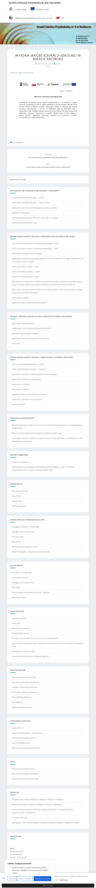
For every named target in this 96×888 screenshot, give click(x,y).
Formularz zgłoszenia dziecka (21, 73)
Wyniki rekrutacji (18, 404)
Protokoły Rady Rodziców (21, 697)
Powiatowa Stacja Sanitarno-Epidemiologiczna (30, 656)
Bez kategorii (18, 142)
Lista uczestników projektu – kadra (25, 276)
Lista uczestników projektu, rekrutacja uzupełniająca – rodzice (36, 243)
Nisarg (70, 883)
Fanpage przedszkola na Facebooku (25, 527)
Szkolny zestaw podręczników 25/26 (26, 748)
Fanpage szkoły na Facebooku (23, 532)
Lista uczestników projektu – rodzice (26, 271)
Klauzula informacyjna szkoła (23, 769)
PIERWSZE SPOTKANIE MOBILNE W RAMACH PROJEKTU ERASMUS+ (38, 799)
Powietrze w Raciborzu (21, 462)
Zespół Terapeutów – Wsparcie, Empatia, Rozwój (30, 552)
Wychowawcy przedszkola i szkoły (25, 547)
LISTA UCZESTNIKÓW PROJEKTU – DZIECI (28, 198)
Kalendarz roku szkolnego (22, 572)
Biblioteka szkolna (19, 597)
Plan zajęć (16, 343)
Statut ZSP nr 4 (18, 728)
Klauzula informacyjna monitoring (25, 779)
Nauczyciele (16, 542)
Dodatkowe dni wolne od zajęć (23, 651)
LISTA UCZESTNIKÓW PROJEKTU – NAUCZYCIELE (31, 203)
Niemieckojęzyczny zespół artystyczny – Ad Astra (30, 592)
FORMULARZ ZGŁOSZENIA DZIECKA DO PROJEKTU (31, 328)
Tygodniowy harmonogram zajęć (24, 223)
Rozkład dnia (17, 501)
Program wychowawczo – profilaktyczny (27, 733)
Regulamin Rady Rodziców (22, 707)
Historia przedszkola (20, 491)
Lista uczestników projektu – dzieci (25, 266)
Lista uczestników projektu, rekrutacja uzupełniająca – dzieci (35, 248)
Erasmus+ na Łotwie (19, 817)
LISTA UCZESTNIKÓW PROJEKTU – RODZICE (29, 369)
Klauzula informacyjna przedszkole (25, 774)
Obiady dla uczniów (19, 618)
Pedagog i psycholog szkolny (23, 582)
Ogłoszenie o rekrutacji (21, 384)
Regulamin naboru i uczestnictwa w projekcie (29, 303)
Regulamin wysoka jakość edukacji (25, 333)
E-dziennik (16, 623)
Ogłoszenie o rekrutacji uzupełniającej (26, 379)
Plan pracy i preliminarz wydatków (25, 682)
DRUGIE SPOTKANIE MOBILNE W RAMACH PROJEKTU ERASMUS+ (37, 804)
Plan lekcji (16, 587)
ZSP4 (58, 64)
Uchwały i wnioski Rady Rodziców (24, 687)
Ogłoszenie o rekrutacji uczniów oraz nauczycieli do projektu (35, 218)
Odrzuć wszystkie (25, 879)
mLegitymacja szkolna (20, 633)
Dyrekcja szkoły (18, 537)
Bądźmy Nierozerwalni (20, 628)
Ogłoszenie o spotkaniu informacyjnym (27, 253)
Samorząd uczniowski (20, 577)
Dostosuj (12, 879)
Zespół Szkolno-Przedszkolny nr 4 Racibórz (35, 2)
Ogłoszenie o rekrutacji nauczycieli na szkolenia (30, 338)
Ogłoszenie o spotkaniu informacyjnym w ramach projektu (34, 208)
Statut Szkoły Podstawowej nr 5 (24, 738)
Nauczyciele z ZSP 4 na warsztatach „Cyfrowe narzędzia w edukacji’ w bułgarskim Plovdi (45, 822)
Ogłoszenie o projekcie (20, 213)
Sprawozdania (17, 702)
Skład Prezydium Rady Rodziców (24, 677)
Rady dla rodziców (19, 506)
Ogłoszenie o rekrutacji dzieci (23, 323)
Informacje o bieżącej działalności (25, 692)
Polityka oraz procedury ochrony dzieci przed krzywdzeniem (35, 638)
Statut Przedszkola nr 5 (21, 743)
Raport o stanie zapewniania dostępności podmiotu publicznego (37, 433)
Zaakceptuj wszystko (42, 879)
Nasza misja (16, 496)
